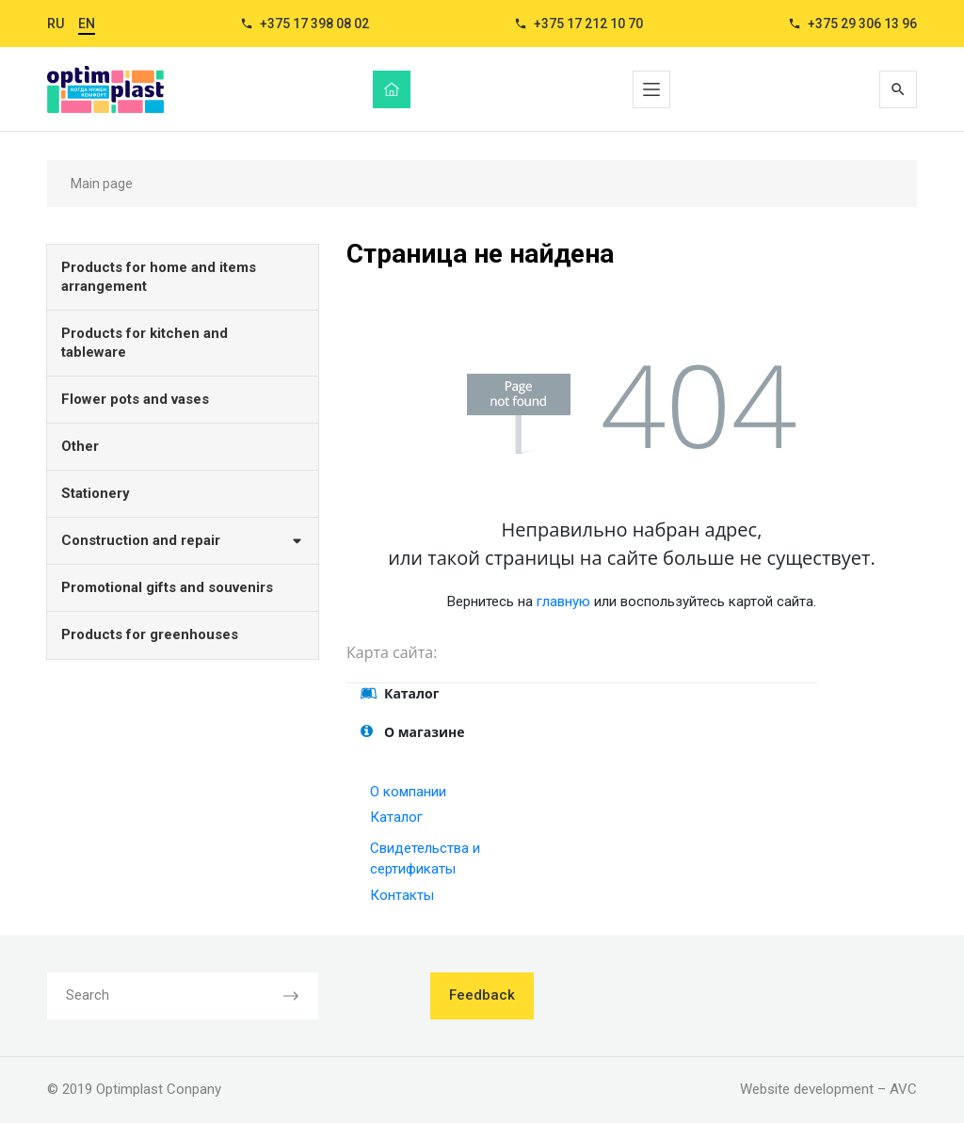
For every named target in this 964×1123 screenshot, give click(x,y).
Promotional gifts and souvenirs (167, 587)
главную (563, 601)
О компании (408, 791)
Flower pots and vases (135, 399)
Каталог (396, 817)
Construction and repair (182, 540)
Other (80, 446)
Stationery (95, 493)
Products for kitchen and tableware (144, 343)
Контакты (402, 895)
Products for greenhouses (149, 634)
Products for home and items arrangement (158, 277)
